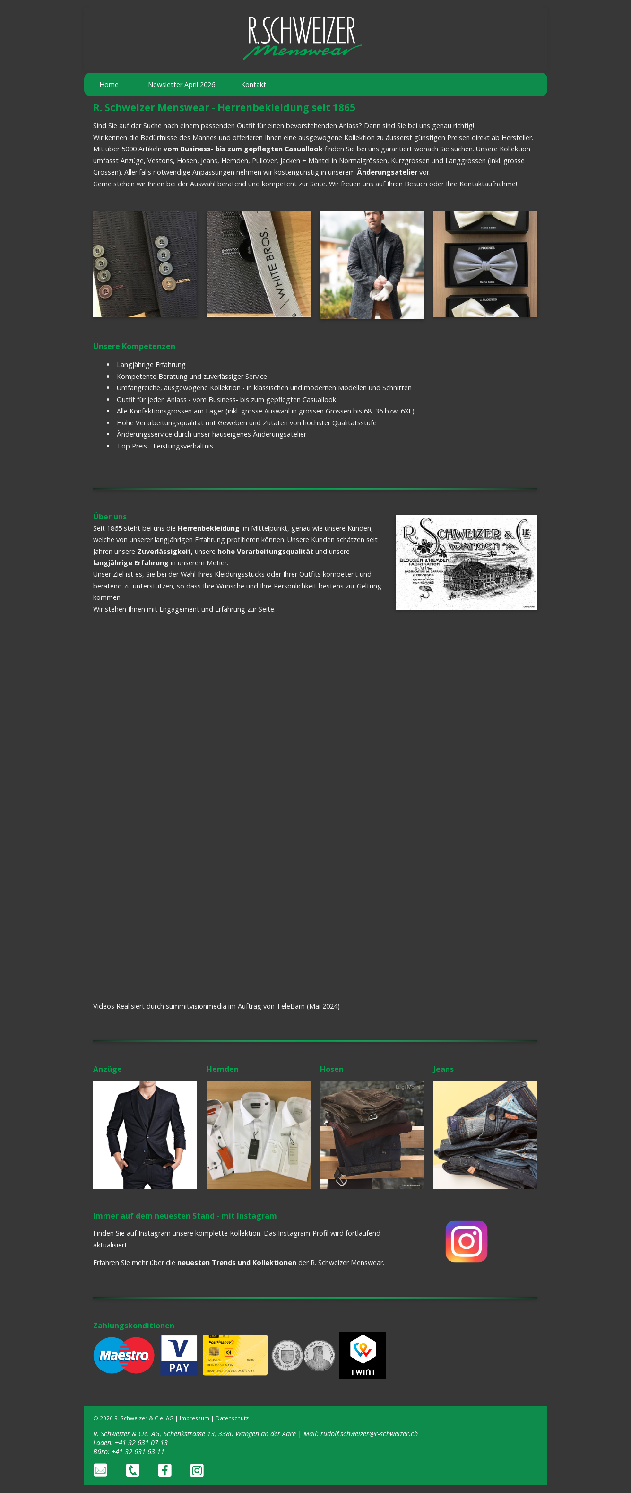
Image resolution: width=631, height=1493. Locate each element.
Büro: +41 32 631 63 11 (128, 1451)
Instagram (154, 1233)
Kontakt (253, 84)
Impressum (194, 1418)
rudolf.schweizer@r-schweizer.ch (369, 1433)
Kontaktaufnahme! (488, 183)
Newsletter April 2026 (181, 84)
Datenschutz (232, 1418)
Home (109, 84)
